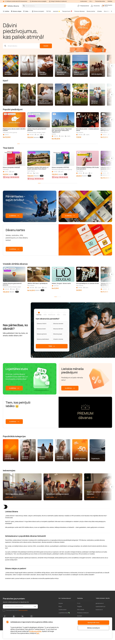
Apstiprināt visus (93, 623)
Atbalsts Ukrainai (58, 339)
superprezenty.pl (100, 616)
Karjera (61, 613)
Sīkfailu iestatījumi (93, 628)
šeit (37, 633)
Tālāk (51, 346)
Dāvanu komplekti (38, 11)
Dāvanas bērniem (58, 329)
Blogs (60, 616)
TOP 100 (48, 11)
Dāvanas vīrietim (41, 323)
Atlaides (99, 11)
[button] (112, 66)
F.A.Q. (78, 613)
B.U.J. (91, 1)
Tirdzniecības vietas (100, 1)
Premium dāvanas (79, 11)
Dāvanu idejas (16, 11)
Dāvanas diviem (41, 329)
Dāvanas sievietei (58, 323)
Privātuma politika (35, 631)
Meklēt (45, 46)
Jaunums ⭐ (56, 11)
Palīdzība (110, 1)
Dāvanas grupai (57, 334)
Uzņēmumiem (83, 1)
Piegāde (79, 616)
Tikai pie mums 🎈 (67, 11)
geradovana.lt (100, 613)
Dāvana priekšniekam (43, 339)
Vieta (25, 11)
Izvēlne (6, 11)
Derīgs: (7, 177)
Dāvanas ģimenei (42, 334)
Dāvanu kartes (91, 11)
